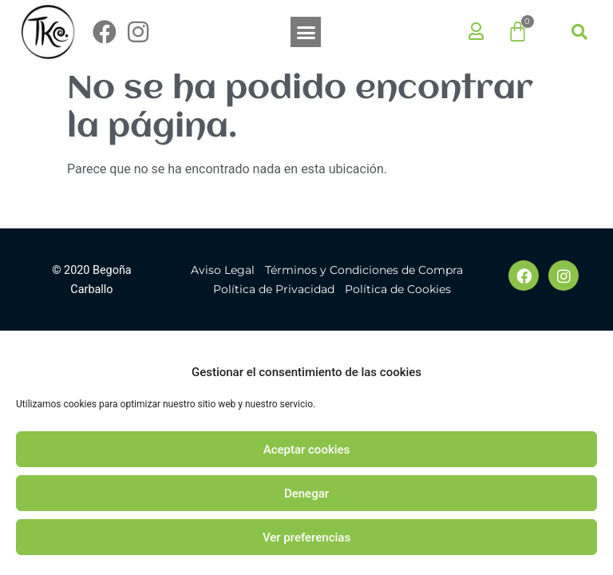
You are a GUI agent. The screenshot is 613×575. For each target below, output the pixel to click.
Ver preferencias (306, 537)
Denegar (306, 493)
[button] (306, 32)
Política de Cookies (398, 289)
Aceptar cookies (306, 449)
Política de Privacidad (273, 289)
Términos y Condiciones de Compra (364, 270)
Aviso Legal (223, 270)
